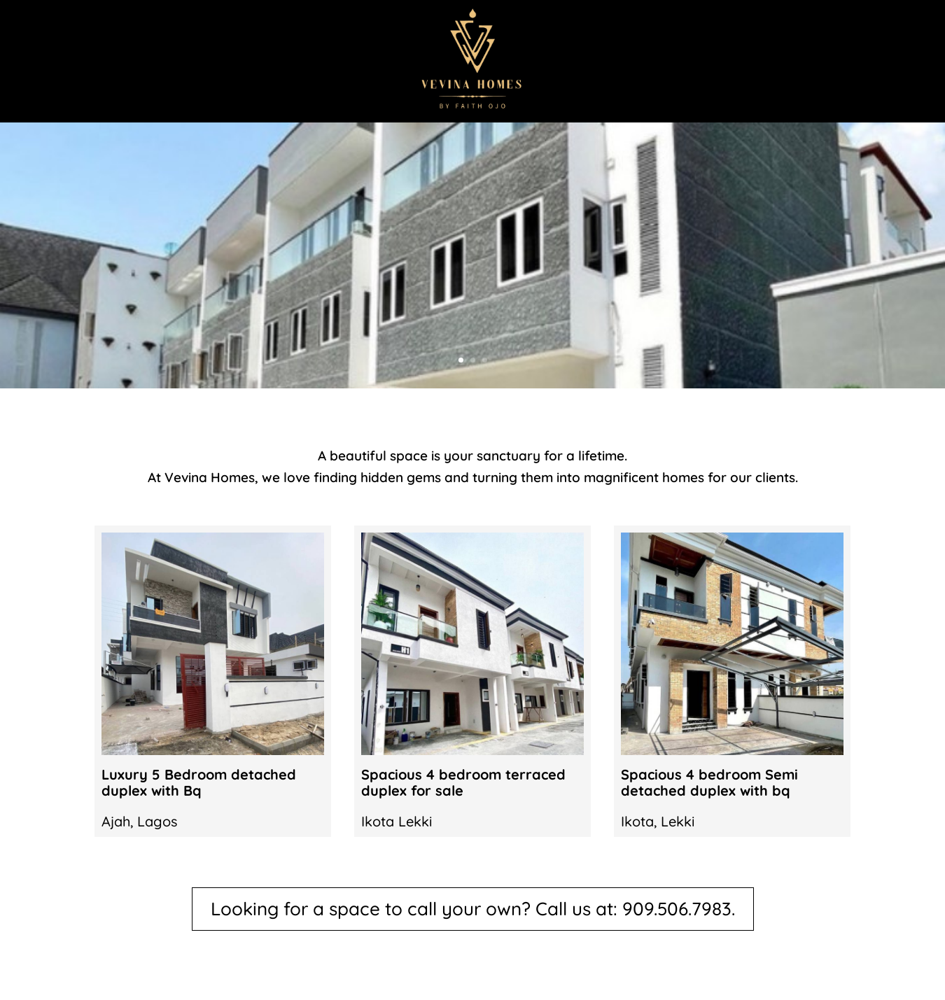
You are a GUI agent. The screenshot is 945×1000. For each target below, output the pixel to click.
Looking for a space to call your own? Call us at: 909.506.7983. (473, 908)
